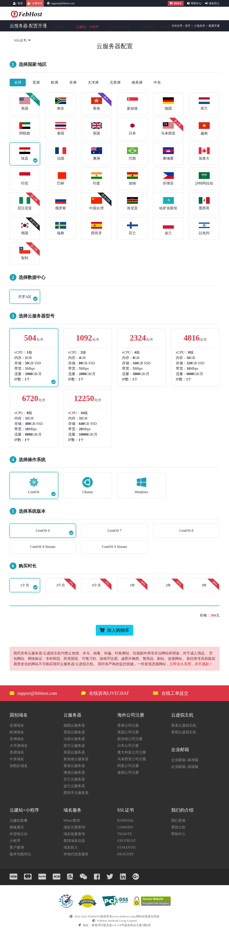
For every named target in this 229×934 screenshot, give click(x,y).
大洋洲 (93, 82)
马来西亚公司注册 (131, 759)
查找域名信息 (74, 841)
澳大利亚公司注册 (131, 752)
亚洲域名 (17, 725)
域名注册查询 (74, 827)
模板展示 (17, 827)
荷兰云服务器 (74, 745)
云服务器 (58, 27)
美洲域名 (17, 752)
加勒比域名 (19, 766)
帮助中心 (196, 3)
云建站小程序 (87, 27)
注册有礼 (37, 3)
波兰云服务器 (74, 786)
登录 (20, 3)
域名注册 (34, 27)
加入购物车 (114, 630)
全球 (17, 82)
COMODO (125, 827)
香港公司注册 (128, 725)
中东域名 (17, 759)
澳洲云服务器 (74, 772)
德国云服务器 (74, 725)
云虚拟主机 (169, 27)
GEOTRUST (126, 841)
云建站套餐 (19, 820)
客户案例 (17, 847)
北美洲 (115, 82)
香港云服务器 (74, 766)
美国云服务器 (74, 752)
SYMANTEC (127, 847)
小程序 (15, 841)
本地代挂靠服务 (76, 854)
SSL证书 (20, 40)
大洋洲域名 (19, 745)
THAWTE (124, 834)
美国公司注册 (128, 732)
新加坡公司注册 (129, 739)
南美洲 (137, 82)
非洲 (72, 82)
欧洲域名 (17, 732)
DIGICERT (125, 854)
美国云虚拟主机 (183, 732)
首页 (17, 27)
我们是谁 (178, 820)
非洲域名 (17, 739)
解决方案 (195, 27)
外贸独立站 (19, 834)
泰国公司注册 (128, 772)
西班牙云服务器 (76, 793)
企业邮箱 (147, 27)
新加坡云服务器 (76, 759)
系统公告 (178, 827)
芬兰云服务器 (74, 779)
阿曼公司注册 (128, 766)
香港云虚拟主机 (183, 725)
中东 (157, 82)
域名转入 (214, 3)
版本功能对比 (20, 854)
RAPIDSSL (125, 820)
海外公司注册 (119, 27)
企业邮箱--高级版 (185, 767)
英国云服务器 (74, 732)
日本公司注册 (128, 745)
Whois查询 (71, 820)
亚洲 (36, 82)
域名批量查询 (74, 834)
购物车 (176, 3)
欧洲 (54, 82)
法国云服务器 (74, 739)
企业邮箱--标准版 (185, 760)
